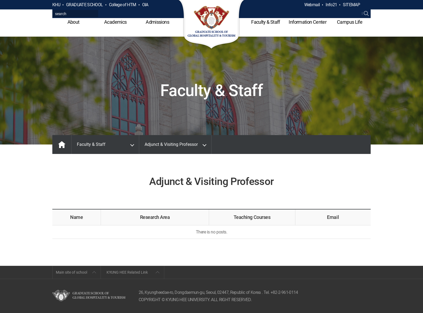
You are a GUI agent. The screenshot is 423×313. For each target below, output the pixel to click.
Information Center (307, 22)
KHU (56, 4)
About (73, 22)
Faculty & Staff (265, 22)
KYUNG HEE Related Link (127, 272)
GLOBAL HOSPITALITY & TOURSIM (211, 25)
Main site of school (71, 272)
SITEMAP (351, 4)
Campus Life (349, 22)
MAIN (61, 144)
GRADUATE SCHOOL (84, 4)
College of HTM (122, 4)
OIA (145, 4)
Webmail (312, 4)
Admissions (157, 22)
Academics (115, 22)
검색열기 (366, 5)
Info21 (331, 4)
